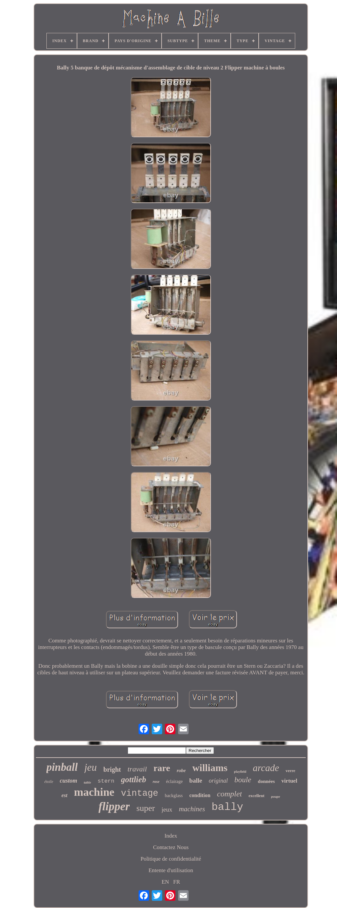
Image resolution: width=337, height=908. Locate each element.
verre (290, 770)
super (145, 808)
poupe (275, 796)
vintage (139, 793)
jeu (90, 767)
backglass (174, 795)
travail (137, 769)
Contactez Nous (171, 847)
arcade (266, 768)
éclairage (174, 781)
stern (106, 781)
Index (171, 836)
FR (176, 882)
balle (195, 780)
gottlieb (133, 779)
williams (209, 767)
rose (156, 781)
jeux (167, 809)
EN (165, 882)
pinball (62, 767)
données (266, 781)
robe (181, 770)
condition (199, 795)
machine (94, 792)
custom (68, 780)
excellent (256, 795)
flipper (114, 806)
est (64, 795)
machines (192, 809)
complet (229, 794)
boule (242, 780)
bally (227, 807)
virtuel (289, 781)
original (218, 780)
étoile (48, 781)
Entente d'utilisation (170, 870)
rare (161, 768)
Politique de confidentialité (171, 859)
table (87, 782)
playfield (240, 771)
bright (112, 769)
